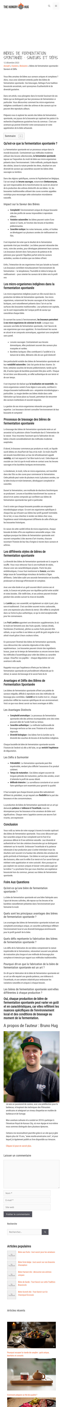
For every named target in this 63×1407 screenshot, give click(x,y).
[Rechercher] (45, 1232)
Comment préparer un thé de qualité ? (22, 1395)
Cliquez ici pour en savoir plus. (19, 1146)
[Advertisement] (31, 29)
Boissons (23, 66)
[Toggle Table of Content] (19, 136)
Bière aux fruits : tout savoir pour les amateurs (36, 1252)
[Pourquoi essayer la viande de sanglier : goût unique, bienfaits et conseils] (31, 1335)
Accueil (7, 66)
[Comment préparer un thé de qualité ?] (31, 1374)
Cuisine (15, 66)
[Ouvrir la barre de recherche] (49, 6)
